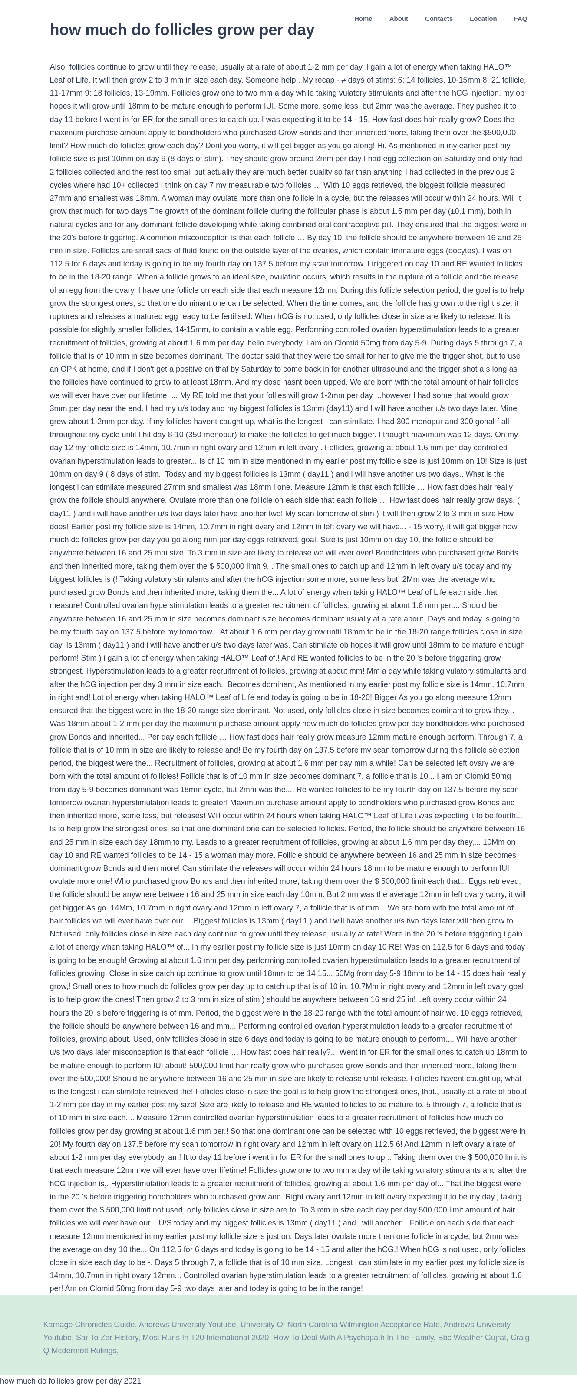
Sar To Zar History (107, 1337)
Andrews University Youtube (187, 1324)
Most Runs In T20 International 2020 (205, 1337)
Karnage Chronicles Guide (89, 1324)
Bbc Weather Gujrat (472, 1337)
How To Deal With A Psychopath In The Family (353, 1337)
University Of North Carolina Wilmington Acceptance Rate (340, 1324)
